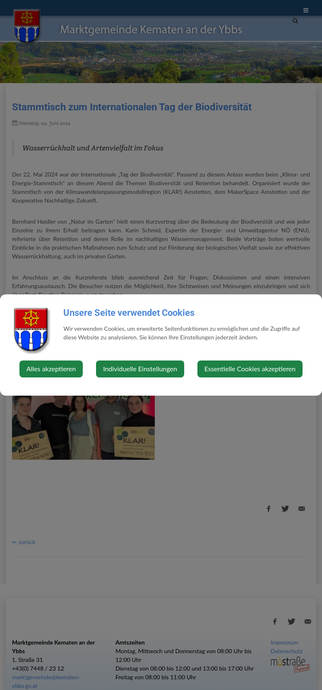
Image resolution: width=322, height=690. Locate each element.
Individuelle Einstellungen (140, 368)
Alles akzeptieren (51, 368)
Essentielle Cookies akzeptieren (250, 368)
